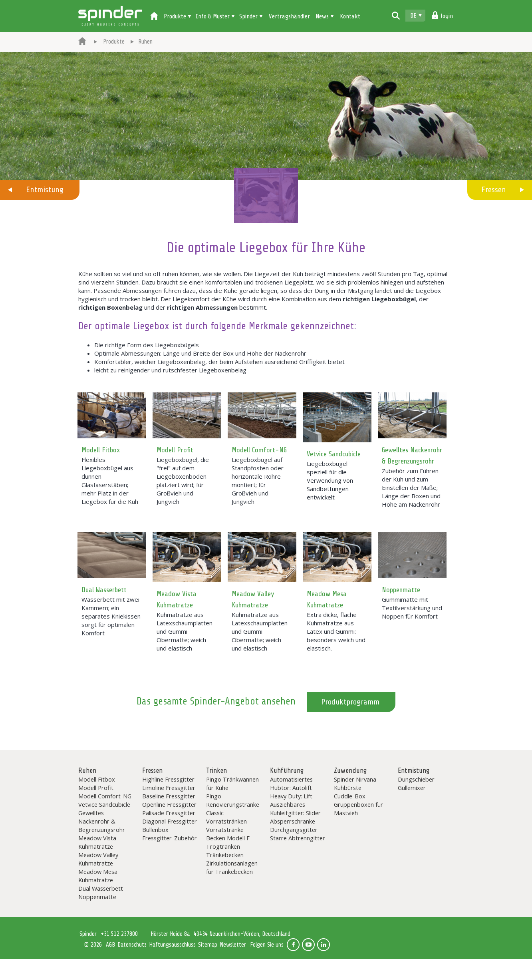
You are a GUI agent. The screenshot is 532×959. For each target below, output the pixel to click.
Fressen (493, 189)
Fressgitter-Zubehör (169, 838)
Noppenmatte (401, 590)
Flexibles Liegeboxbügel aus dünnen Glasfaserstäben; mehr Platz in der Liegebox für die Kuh (109, 480)
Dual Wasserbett (104, 590)
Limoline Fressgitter (168, 788)
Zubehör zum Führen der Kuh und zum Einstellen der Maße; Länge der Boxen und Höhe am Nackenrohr (411, 487)
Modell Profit (175, 450)
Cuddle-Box (349, 796)
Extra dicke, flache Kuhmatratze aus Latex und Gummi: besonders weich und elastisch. (336, 631)
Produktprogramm (350, 701)
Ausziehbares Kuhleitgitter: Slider (295, 808)
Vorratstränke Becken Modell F (228, 834)
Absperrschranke (292, 821)
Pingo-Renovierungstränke (232, 800)
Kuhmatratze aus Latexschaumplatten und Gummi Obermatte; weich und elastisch (184, 631)
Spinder (110, 16)
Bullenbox (155, 830)
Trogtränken (223, 846)
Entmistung (45, 189)
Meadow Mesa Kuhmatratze (97, 875)
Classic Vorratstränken (226, 817)
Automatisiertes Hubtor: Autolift (291, 783)
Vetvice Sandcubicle (334, 454)
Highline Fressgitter (168, 779)
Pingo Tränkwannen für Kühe (232, 783)
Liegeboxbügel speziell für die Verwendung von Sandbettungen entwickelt (330, 480)
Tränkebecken (225, 855)
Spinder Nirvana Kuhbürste (355, 783)
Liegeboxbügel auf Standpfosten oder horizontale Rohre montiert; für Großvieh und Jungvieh (258, 480)
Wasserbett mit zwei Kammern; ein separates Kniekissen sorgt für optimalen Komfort (111, 616)
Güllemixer (412, 788)
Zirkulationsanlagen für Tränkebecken (232, 867)
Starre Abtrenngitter (297, 838)
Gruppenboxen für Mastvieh (358, 808)
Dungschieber (416, 779)
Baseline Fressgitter (168, 796)
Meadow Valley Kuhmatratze (98, 859)
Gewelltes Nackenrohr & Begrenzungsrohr (101, 821)
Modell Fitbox (100, 450)
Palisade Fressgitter (168, 813)
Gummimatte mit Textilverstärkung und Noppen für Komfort (412, 607)
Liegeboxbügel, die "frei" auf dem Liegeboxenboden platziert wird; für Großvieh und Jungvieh (183, 480)
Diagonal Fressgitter (169, 821)
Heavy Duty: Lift (291, 796)
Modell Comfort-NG (259, 450)
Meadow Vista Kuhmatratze (97, 842)
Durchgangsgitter (294, 830)
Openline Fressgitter (169, 804)
